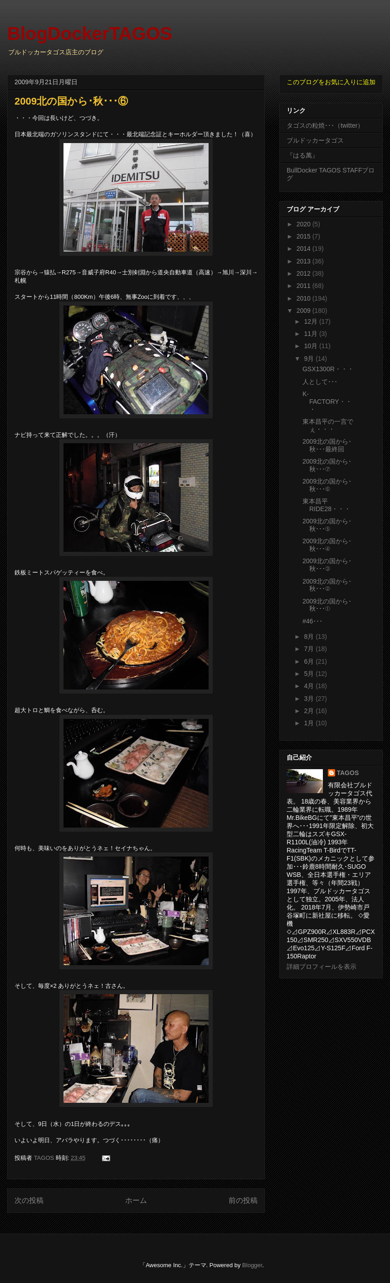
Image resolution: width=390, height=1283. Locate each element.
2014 (304, 248)
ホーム (136, 1200)
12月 (311, 321)
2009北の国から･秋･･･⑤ (326, 524)
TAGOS (348, 772)
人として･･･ (319, 381)
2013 (304, 261)
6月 (310, 661)
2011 (304, 285)
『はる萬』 (302, 155)
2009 (304, 310)
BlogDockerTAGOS (89, 33)
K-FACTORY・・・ (327, 401)
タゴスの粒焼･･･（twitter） (325, 125)
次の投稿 (29, 1200)
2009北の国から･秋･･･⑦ (326, 465)
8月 (310, 636)
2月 (310, 710)
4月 (310, 685)
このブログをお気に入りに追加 (331, 82)
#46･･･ (312, 621)
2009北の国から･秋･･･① (326, 605)
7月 (310, 648)
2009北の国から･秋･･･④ (326, 544)
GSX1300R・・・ (328, 369)
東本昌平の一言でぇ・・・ (327, 425)
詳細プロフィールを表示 (321, 966)
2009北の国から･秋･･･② (326, 585)
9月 (310, 358)
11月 (311, 333)
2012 (304, 273)
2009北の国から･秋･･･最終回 (326, 445)
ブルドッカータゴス (315, 140)
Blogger (252, 1265)
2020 (304, 224)
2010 (304, 298)
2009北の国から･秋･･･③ (326, 564)
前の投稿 (243, 1200)
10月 (311, 345)
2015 (304, 236)
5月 (310, 673)
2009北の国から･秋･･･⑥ (326, 485)
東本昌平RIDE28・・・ (326, 505)
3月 (310, 698)
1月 (310, 723)
